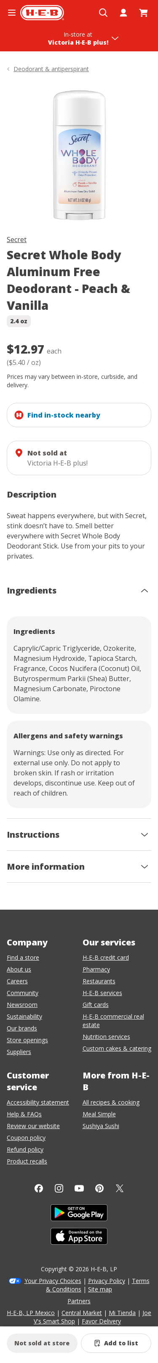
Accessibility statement (38, 1102)
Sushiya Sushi (101, 1126)
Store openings (27, 1040)
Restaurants (99, 981)
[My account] (123, 12)
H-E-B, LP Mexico (31, 1313)
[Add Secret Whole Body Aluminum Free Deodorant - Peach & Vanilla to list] (116, 1343)
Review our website (33, 1126)
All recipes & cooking (111, 1102)
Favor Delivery (101, 1321)
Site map (100, 1289)
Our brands (22, 1028)
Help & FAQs (24, 1114)
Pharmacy (96, 969)
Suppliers (19, 1052)
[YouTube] (79, 1188)
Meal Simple (99, 1114)
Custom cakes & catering (117, 1048)
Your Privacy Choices (52, 1281)
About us (19, 969)
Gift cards (96, 1005)
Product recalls (27, 1161)
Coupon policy (26, 1138)
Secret (17, 239)
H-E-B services (102, 993)
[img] (79, 155)
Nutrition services (106, 1037)
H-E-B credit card (106, 957)
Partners (79, 1301)
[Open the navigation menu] (12, 13)
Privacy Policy (106, 1281)
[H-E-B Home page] (42, 12)
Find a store (23, 957)
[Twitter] (119, 1188)
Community (22, 993)
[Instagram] (59, 1188)
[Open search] (103, 12)
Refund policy (25, 1149)
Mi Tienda (122, 1313)
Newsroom (22, 1005)
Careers (17, 981)
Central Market (82, 1313)
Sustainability (24, 1016)
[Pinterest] (99, 1188)
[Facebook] (38, 1188)
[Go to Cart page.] (143, 12)
